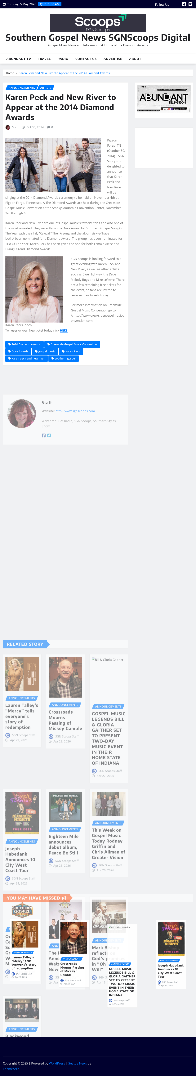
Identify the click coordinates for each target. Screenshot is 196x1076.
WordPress (57, 1063)
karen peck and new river (28, 358)
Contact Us (86, 59)
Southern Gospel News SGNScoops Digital (98, 37)
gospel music (46, 351)
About (135, 59)
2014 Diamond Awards (26, 344)
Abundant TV (18, 59)
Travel (44, 59)
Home (10, 73)
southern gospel (65, 358)
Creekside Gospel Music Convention (74, 344)
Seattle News (77, 1063)
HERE (64, 330)
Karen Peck (72, 351)
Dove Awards (20, 351)
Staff (15, 127)
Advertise (113, 59)
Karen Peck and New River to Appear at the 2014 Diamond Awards (64, 73)
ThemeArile (11, 1069)
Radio (63, 59)
